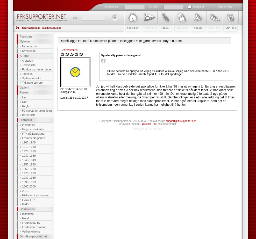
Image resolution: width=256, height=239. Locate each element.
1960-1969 (29, 168)
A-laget (24, 55)
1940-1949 (29, 160)
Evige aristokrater (33, 129)
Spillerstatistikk (31, 78)
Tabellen (27, 73)
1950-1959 (29, 164)
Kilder (25, 204)
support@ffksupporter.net (181, 121)
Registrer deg (224, 6)
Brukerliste (28, 115)
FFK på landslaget (33, 133)
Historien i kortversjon (35, 195)
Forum (194, 35)
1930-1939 (29, 155)
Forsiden (130, 35)
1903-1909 (29, 142)
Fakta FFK (28, 199)
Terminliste (29, 65)
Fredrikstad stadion (34, 227)
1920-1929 (29, 151)
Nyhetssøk (28, 50)
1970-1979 (29, 173)
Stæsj (178, 35)
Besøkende (27, 209)
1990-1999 (29, 182)
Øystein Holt (149, 123)
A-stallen (27, 60)
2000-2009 (29, 186)
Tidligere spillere (32, 82)
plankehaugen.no (51, 27)
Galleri (210, 35)
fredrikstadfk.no (31, 27)
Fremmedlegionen (33, 138)
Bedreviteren (68, 50)
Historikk (26, 119)
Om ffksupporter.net (33, 236)
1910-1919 (29, 146)
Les (24, 97)
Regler (26, 106)
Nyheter (25, 41)
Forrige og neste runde (36, 69)
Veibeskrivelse (31, 231)
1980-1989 (29, 177)
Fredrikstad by (31, 222)
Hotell (25, 218)
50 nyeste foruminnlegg (37, 110)
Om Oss (228, 35)
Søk (74, 17)
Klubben (146, 35)
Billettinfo (28, 213)
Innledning (28, 124)
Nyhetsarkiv (29, 46)
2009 (160, 35)
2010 (25, 190)
